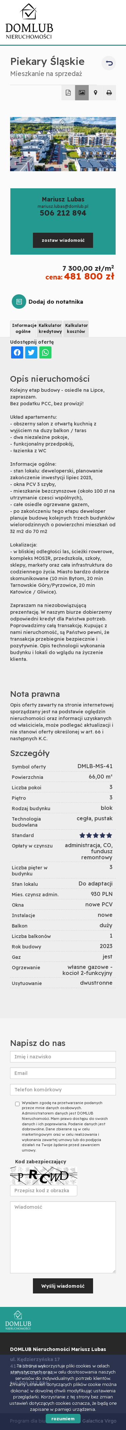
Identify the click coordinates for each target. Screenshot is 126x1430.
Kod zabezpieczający (40, 1162)
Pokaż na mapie (95, 93)
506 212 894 (63, 213)
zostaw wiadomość (63, 240)
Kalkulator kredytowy (50, 328)
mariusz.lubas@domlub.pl (63, 206)
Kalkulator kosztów (76, 328)
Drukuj (109, 93)
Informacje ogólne (24, 328)
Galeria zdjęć (82, 93)
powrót (108, 63)
